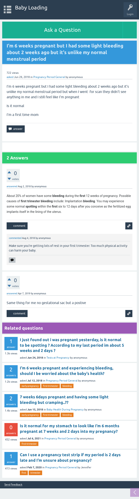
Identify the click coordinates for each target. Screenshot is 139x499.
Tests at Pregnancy (58, 357)
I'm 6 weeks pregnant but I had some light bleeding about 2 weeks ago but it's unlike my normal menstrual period (65, 52)
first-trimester (50, 386)
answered (12, 186)
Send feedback (13, 484)
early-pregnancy (30, 386)
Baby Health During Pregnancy (65, 409)
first (24, 472)
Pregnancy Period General (49, 77)
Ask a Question (62, 30)
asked (10, 77)
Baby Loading (31, 8)
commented (15, 238)
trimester (35, 472)
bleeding (67, 386)
